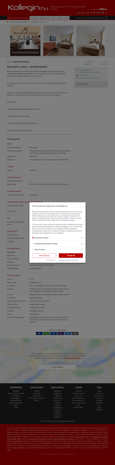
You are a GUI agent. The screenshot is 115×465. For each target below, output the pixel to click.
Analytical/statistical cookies (45, 244)
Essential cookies (40, 238)
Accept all (71, 256)
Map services (38, 249)
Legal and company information (68, 260)
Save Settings (44, 256)
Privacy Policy (51, 260)
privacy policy (69, 220)
